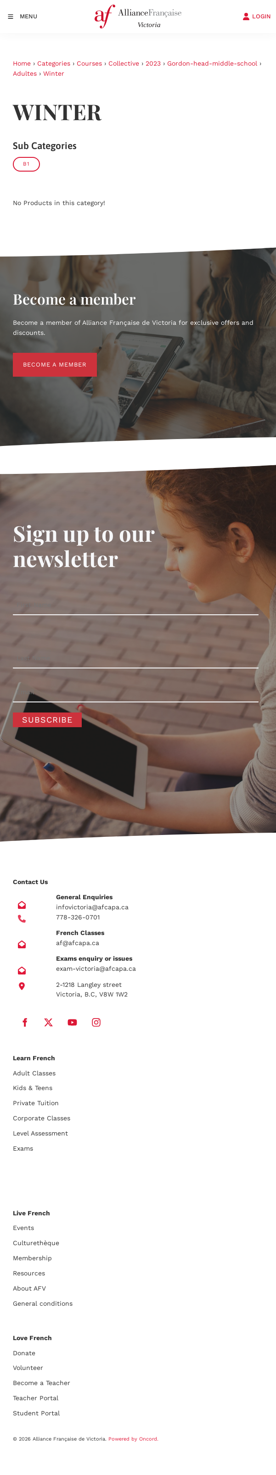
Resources (29, 1273)
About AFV (29, 1288)
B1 (26, 164)
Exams (23, 1148)
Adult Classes (34, 1073)
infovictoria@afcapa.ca (92, 907)
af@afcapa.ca (77, 942)
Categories (53, 63)
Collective (123, 63)
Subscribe (47, 719)
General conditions (43, 1303)
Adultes (25, 73)
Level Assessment (40, 1133)
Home (22, 63)
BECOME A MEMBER (45, 357)
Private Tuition (36, 1103)
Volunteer (28, 1367)
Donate (24, 1353)
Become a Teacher (41, 1382)
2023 (153, 63)
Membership (32, 1258)
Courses (89, 63)
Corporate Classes (41, 1118)
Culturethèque (36, 1243)
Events (23, 1227)
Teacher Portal (35, 1398)
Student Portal (36, 1413)
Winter (53, 73)
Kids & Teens (32, 1087)
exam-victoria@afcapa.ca (96, 968)
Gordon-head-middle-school (212, 63)
